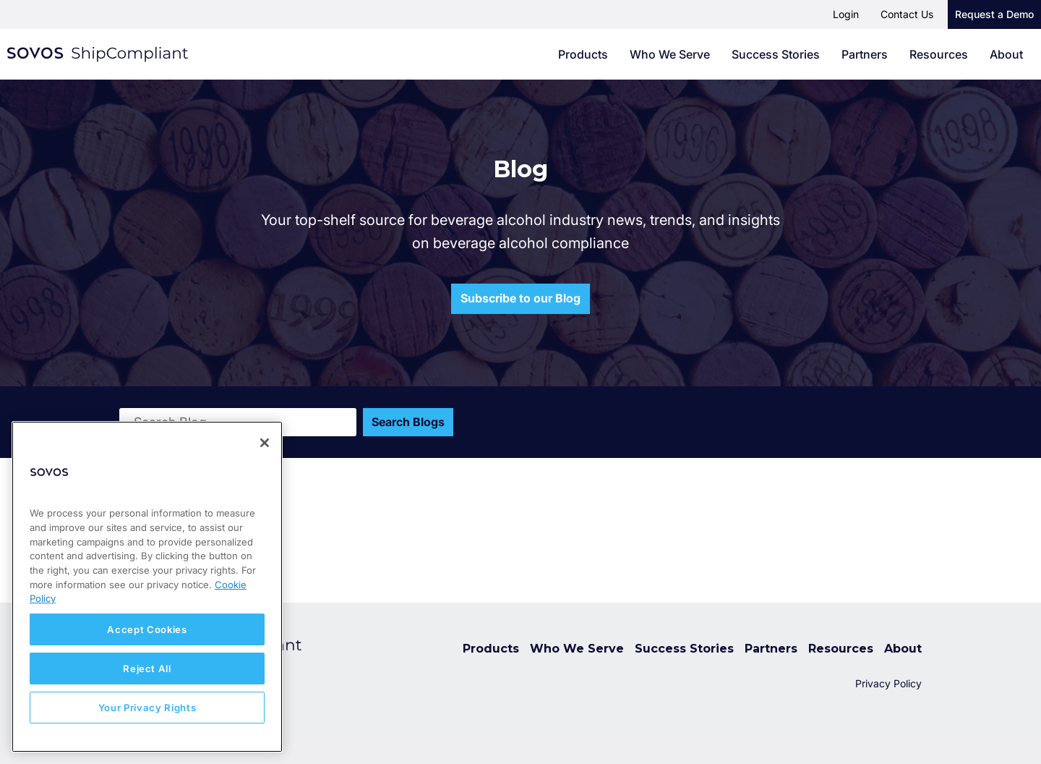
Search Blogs (408, 422)
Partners (864, 54)
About (1006, 54)
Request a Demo (994, 14)
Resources (938, 54)
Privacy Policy (888, 683)
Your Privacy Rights (147, 707)
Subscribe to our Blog (520, 298)
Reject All (147, 668)
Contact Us (907, 14)
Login (846, 14)
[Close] (264, 443)
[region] (147, 586)
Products (583, 54)
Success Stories (776, 54)
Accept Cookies (147, 629)
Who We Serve (670, 54)
